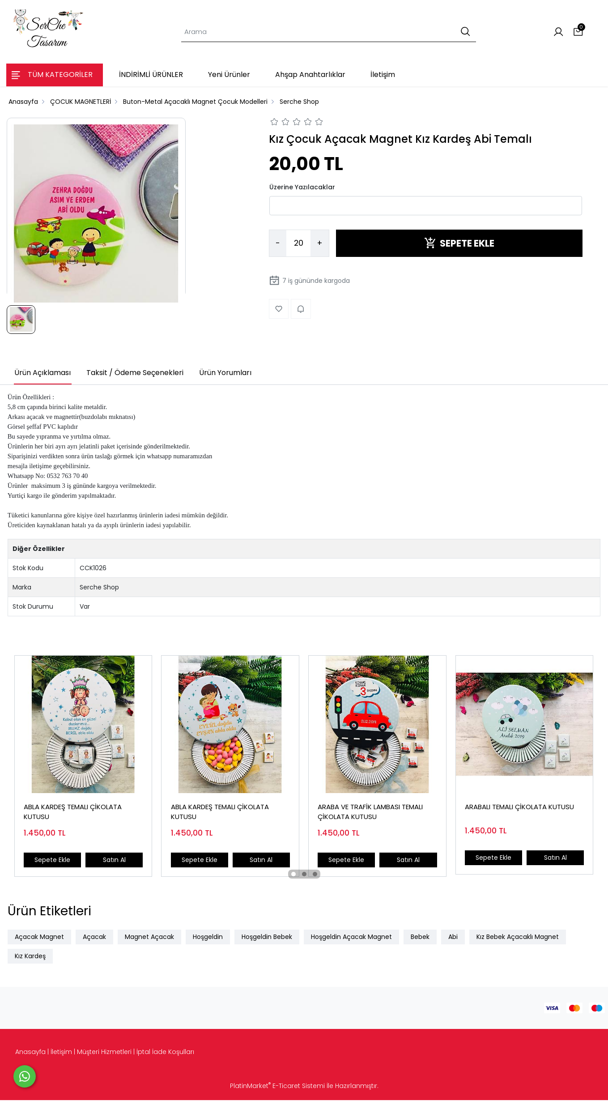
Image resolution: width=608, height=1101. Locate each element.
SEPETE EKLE (459, 243)
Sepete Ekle (52, 860)
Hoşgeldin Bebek (267, 937)
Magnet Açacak (149, 937)
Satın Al (113, 860)
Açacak (94, 937)
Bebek (420, 937)
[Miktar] (298, 243)
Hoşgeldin (208, 937)
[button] (293, 875)
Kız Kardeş (30, 956)
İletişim (61, 1052)
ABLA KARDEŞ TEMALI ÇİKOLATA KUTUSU (73, 812)
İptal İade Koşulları (165, 1052)
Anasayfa (30, 1052)
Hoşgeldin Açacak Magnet (351, 937)
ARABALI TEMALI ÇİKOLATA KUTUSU (519, 807)
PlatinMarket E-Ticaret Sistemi (277, 1086)
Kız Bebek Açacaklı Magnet (517, 937)
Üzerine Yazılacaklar (302, 187)
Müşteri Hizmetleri (104, 1052)
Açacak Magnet (39, 937)
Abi (453, 937)
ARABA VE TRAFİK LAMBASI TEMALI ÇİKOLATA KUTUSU (370, 812)
